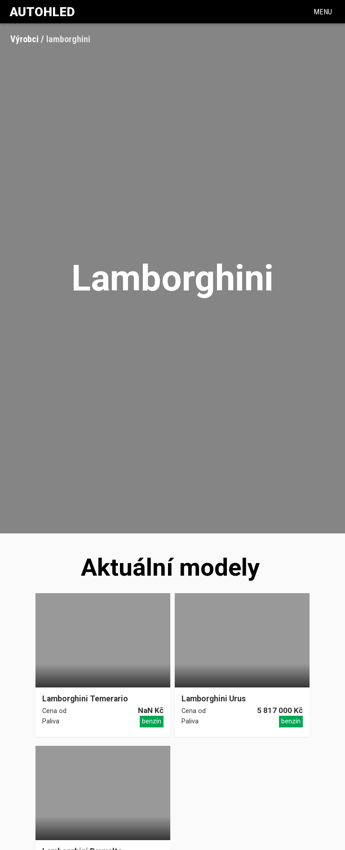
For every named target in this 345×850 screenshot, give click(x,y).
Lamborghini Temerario (85, 699)
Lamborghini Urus (213, 699)
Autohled (42, 11)
